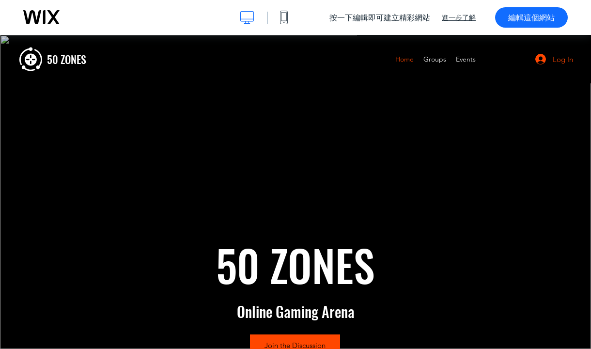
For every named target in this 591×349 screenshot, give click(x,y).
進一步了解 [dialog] (459, 17)
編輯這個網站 (531, 17)
